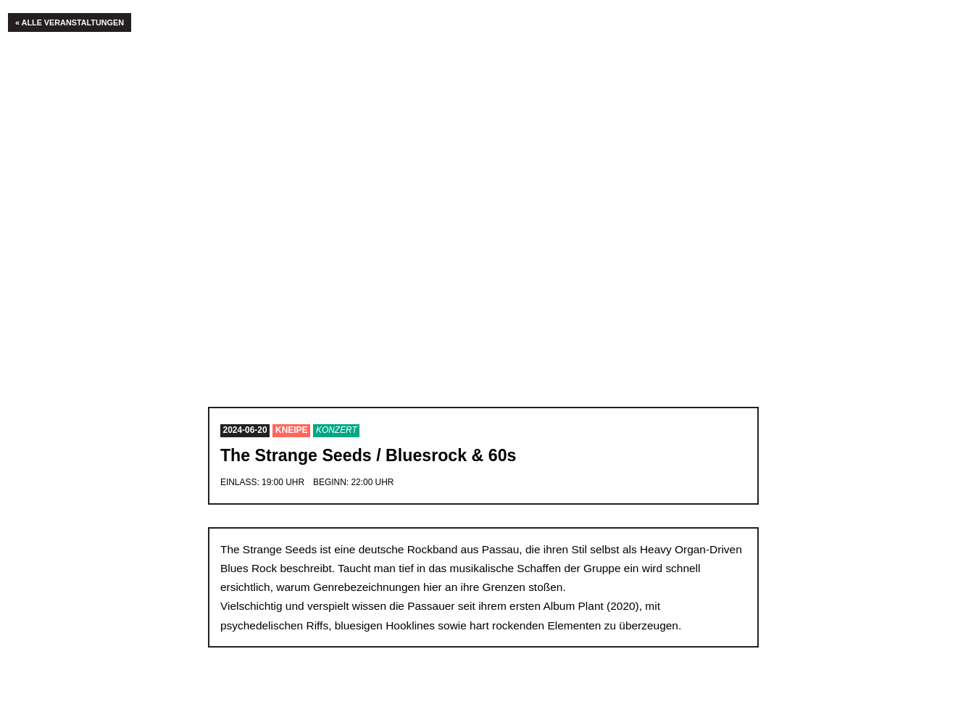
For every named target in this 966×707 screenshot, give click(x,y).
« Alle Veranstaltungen (69, 22)
